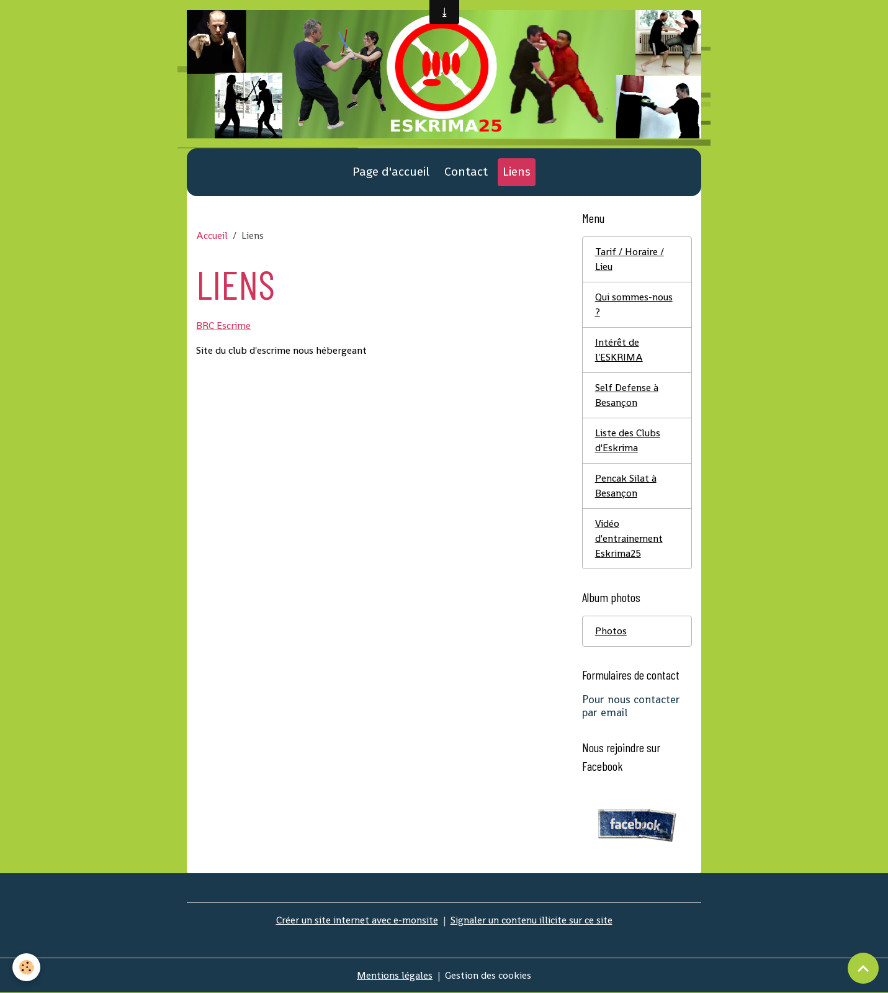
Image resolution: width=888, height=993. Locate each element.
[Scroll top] (863, 968)
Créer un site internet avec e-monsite (357, 920)
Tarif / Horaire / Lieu (629, 259)
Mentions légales (395, 975)
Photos (611, 630)
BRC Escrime (223, 325)
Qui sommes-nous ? (634, 304)
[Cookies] (26, 967)
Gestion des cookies (488, 975)
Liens (517, 171)
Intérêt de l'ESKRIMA (619, 350)
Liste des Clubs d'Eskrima (627, 440)
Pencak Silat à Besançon (626, 486)
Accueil (212, 235)
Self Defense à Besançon (626, 395)
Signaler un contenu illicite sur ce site (531, 920)
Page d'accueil (390, 171)
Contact (466, 171)
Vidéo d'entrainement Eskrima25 (629, 538)
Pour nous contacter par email (631, 706)
